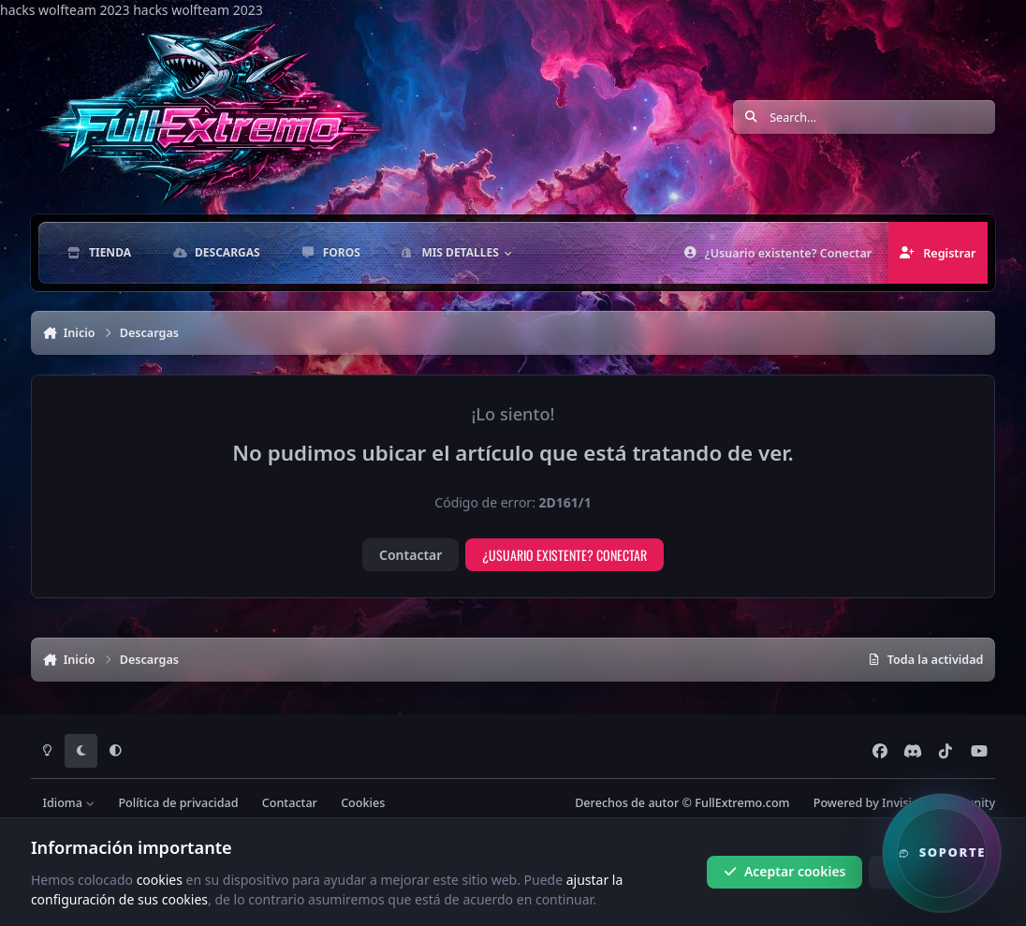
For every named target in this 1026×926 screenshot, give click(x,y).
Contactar (410, 555)
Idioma (68, 803)
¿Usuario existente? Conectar (564, 555)
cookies (160, 879)
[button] (942, 853)
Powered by (904, 803)
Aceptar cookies (785, 871)
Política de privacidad (178, 803)
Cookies (363, 803)
